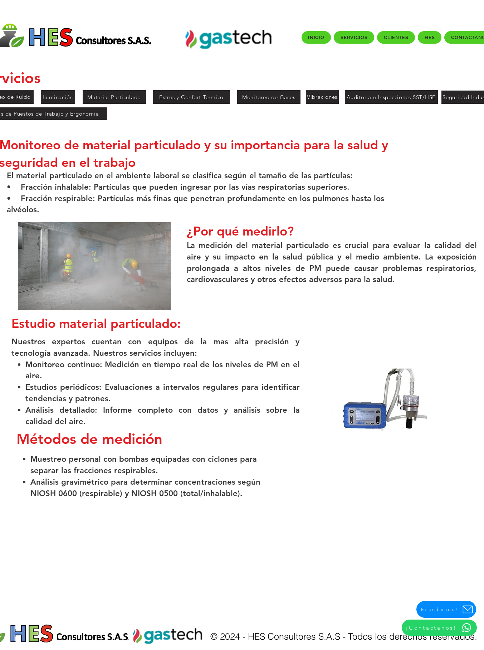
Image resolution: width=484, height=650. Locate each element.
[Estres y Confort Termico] (191, 97)
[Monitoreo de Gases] (268, 97)
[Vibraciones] (322, 97)
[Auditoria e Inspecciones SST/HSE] (391, 97)
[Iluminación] (58, 97)
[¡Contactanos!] (439, 628)
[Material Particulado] (114, 97)
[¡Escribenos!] (446, 609)
